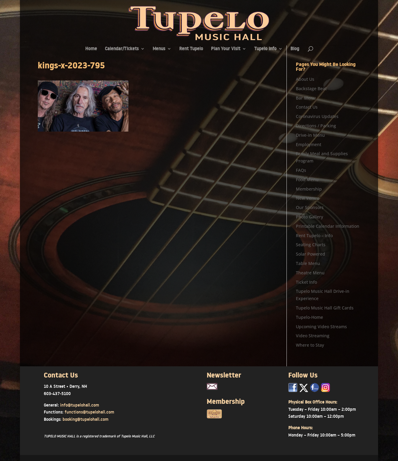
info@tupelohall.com (79, 405)
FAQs (301, 170)
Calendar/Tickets (122, 49)
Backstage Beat (311, 88)
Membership (309, 189)
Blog (294, 49)
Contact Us (307, 107)
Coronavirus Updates (317, 116)
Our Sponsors (310, 207)
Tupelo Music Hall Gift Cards (325, 308)
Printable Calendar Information (327, 226)
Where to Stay (310, 345)
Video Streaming (312, 335)
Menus (159, 49)
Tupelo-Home (309, 317)
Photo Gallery (309, 217)
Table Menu (308, 263)
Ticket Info (306, 282)
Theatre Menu (310, 273)
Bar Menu (306, 98)
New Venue (307, 198)
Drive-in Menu (310, 135)
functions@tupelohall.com (89, 412)
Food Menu (307, 179)
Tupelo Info (265, 49)
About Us (305, 79)
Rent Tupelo (191, 49)
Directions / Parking (316, 126)
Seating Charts (310, 244)
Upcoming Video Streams (321, 326)
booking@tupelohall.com (85, 419)
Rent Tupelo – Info (314, 235)
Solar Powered (310, 254)
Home (91, 49)
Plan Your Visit (225, 49)
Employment (308, 144)
